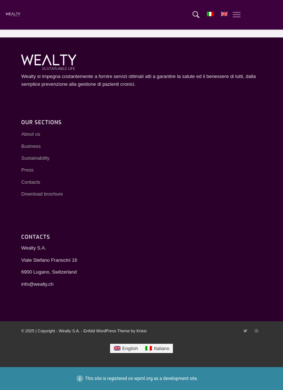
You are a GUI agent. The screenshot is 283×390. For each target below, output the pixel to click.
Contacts (30, 182)
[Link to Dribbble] (256, 330)
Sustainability (35, 158)
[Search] (192, 15)
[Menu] (237, 15)
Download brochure (42, 194)
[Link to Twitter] (245, 330)
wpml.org (143, 378)
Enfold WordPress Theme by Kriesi (115, 331)
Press (27, 170)
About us (30, 134)
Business (31, 146)
